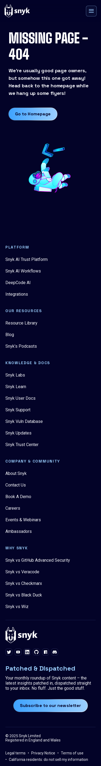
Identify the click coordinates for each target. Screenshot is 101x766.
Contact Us (15, 485)
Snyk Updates (18, 433)
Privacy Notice (43, 753)
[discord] (54, 652)
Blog (9, 334)
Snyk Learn (15, 386)
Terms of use (72, 753)
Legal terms (15, 753)
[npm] (45, 652)
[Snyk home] (17, 11)
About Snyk (16, 473)
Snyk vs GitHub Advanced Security (37, 560)
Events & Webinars (23, 519)
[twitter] (8, 652)
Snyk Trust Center (22, 444)
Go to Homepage (33, 114)
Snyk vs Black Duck (23, 595)
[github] (36, 652)
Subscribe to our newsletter (50, 705)
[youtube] (18, 652)
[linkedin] (27, 652)
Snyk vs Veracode (22, 571)
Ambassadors (18, 531)
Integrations (16, 294)
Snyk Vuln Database (24, 421)
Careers (12, 508)
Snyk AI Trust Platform (26, 259)
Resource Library (21, 323)
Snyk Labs (15, 375)
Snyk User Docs (20, 398)
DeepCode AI (18, 282)
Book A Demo (18, 496)
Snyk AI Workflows (23, 271)
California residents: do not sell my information (48, 759)
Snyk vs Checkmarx (23, 583)
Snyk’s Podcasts (21, 346)
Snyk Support (17, 409)
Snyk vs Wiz (17, 606)
